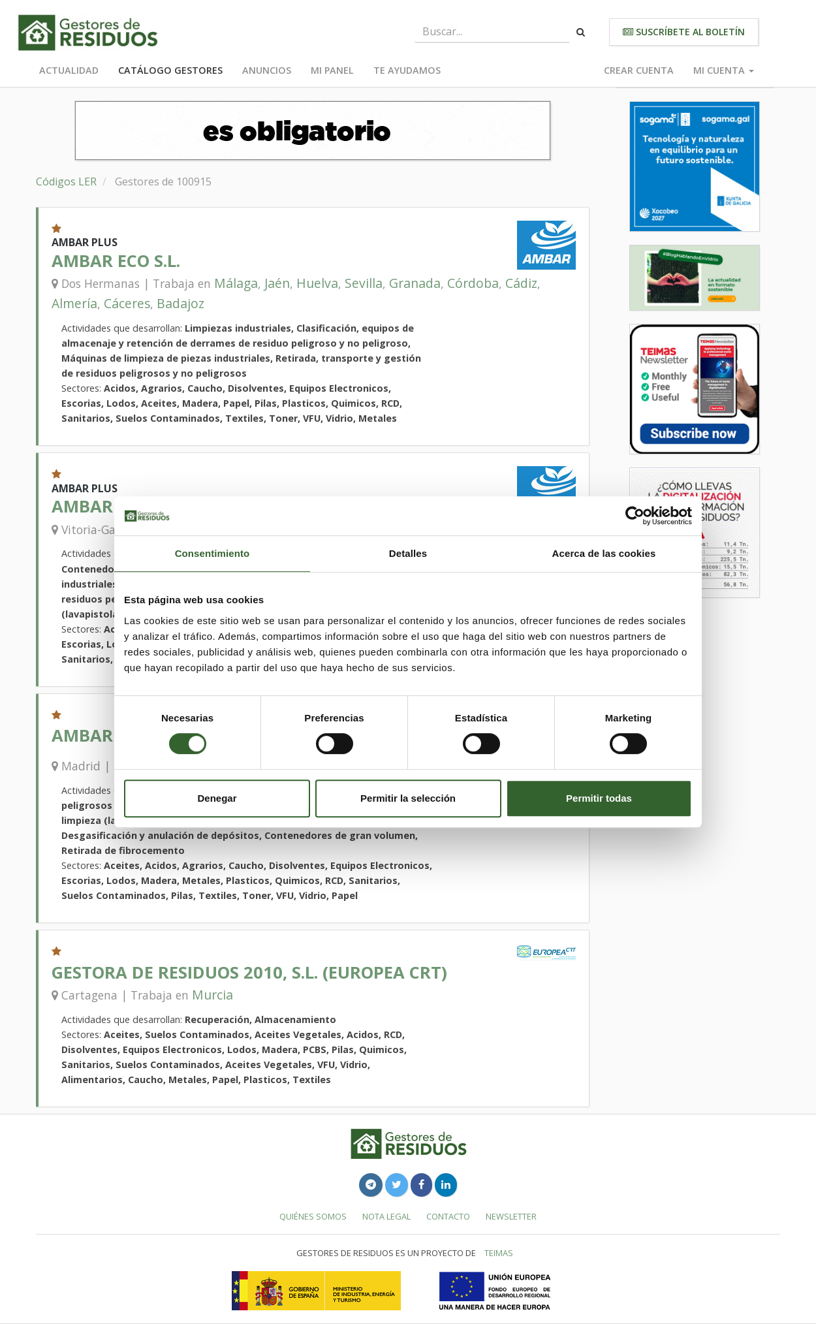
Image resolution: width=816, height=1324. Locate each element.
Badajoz (180, 303)
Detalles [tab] (408, 553)
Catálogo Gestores (170, 70)
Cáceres (127, 303)
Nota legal (386, 1216)
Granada (415, 283)
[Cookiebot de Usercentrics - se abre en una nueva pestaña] (635, 516)
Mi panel (332, 70)
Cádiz (521, 283)
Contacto (448, 1216)
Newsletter (511, 1216)
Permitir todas (599, 798)
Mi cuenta (723, 70)
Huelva (317, 283)
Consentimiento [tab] (212, 553)
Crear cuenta (639, 70)
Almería (74, 303)
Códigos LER (66, 181)
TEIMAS (498, 1253)
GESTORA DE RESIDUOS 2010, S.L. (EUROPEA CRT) (249, 972)
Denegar (216, 798)
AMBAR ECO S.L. (116, 260)
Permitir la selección (408, 798)
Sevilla (364, 283)
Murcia (212, 994)
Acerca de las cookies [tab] (604, 553)
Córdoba (473, 283)
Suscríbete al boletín (684, 31)
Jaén (277, 283)
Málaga (236, 283)
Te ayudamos (407, 70)
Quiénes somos (313, 1216)
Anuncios (266, 70)
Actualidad (69, 70)
